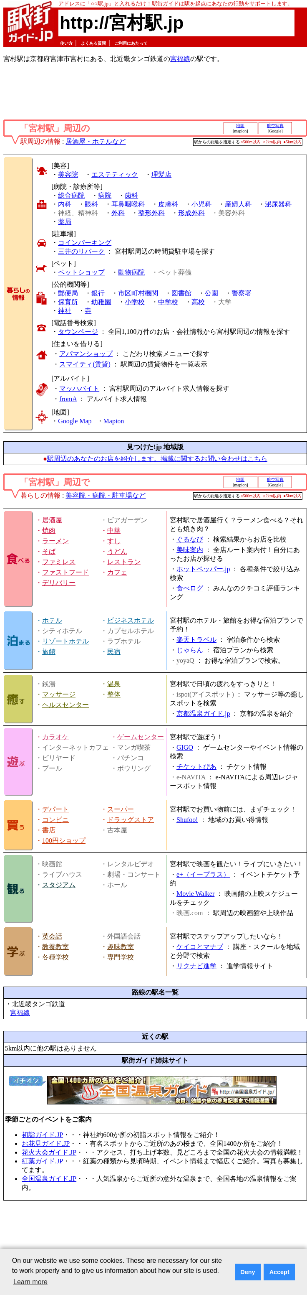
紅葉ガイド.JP (42, 1161)
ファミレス (58, 561)
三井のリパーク (81, 251)
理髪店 (161, 174)
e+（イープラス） (203, 874)
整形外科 (151, 212)
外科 (118, 212)
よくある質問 (93, 43)
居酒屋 (52, 520)
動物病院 (131, 272)
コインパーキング (84, 242)
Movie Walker (195, 893)
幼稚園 (101, 301)
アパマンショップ (86, 353)
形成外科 (191, 212)
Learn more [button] (30, 1281)
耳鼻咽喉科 (128, 204)
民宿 (114, 651)
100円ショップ (64, 840)
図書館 (181, 293)
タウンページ (78, 331)
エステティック (114, 174)
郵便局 (68, 293)
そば (48, 551)
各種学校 (55, 957)
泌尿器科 (278, 204)
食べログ (189, 588)
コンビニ (55, 819)
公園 (211, 293)
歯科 (131, 195)
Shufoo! (187, 819)
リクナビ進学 (196, 965)
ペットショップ (81, 272)
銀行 (98, 293)
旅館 (48, 651)
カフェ (117, 572)
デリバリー (58, 582)
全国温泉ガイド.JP (49, 1178)
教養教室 (55, 946)
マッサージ (58, 694)
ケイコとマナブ (199, 946)
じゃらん (189, 650)
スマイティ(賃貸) (85, 364)
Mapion (113, 421)
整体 (114, 694)
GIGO (184, 747)
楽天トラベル (196, 639)
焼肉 (48, 530)
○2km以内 (272, 142)
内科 (64, 204)
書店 (48, 830)
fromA (68, 398)
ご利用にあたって (131, 43)
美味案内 (189, 549)
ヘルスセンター (65, 704)
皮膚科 (168, 204)
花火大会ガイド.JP (49, 1152)
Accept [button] (279, 1272)
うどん (117, 551)
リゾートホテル (65, 641)
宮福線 (180, 58)
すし (114, 540)
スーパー (120, 809)
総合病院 (71, 195)
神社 (64, 310)
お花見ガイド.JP (46, 1143)
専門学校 (120, 957)
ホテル (52, 620)
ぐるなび (189, 539)
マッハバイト (79, 388)
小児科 (201, 204)
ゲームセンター (140, 736)
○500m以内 (251, 142)
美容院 (68, 174)
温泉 (114, 683)
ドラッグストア (130, 819)
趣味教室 (120, 946)
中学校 (168, 301)
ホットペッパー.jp (203, 568)
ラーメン (55, 540)
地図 (240, 125)
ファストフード (65, 572)
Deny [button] (247, 1272)
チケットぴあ (196, 766)
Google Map (74, 421)
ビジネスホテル (130, 620)
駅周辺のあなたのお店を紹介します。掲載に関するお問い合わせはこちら (157, 458)
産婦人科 (238, 204)
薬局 (64, 221)
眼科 (91, 204)
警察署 (242, 293)
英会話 (52, 936)
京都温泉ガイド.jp (203, 713)
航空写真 (275, 125)
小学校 (135, 301)
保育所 (68, 301)
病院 (104, 195)
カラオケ (55, 736)
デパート (55, 809)
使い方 (66, 43)
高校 (198, 301)
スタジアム (58, 884)
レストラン (124, 561)
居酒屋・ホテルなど (95, 141)
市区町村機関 (138, 293)
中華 (114, 530)
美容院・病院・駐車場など (105, 495)
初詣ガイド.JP (42, 1134)
